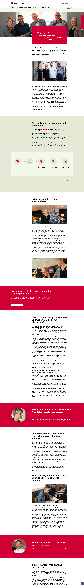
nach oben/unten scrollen (82, 583)
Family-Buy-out (43, 129)
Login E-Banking (66, 3)
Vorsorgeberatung (58, 348)
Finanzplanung (50, 331)
